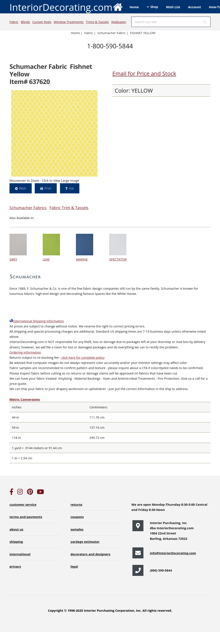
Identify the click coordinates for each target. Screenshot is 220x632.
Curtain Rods (41, 22)
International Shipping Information (36, 321)
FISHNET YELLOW (143, 33)
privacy (15, 566)
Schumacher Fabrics (28, 207)
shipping (16, 541)
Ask (71, 188)
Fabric (13, 22)
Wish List (173, 7)
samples (77, 529)
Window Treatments (68, 22)
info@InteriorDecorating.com (173, 553)
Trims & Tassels (97, 22)
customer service (22, 504)
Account (194, 7)
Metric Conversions (24, 399)
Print (47, 188)
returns (76, 504)
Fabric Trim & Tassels (69, 207)
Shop (154, 7)
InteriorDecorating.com (66, 7)
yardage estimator (85, 541)
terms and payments (25, 517)
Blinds (25, 22)
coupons (77, 517)
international (19, 554)
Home (134, 7)
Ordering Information (25, 352)
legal (74, 566)
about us (16, 529)
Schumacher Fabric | (112, 33)
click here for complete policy (82, 357)
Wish (22, 188)
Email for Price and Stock (144, 73)
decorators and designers (90, 554)
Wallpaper (118, 22)
